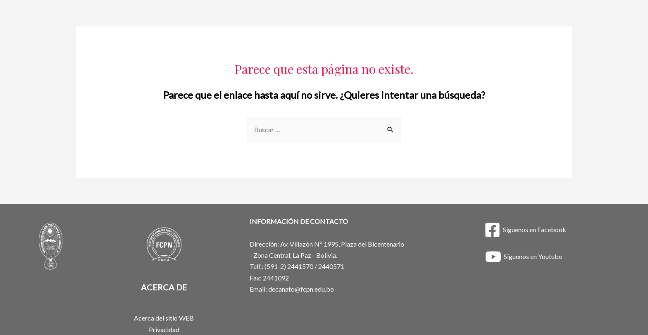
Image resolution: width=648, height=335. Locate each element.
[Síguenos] (525, 229)
